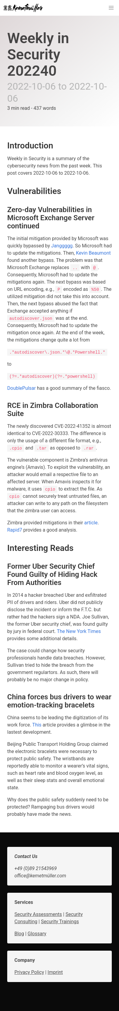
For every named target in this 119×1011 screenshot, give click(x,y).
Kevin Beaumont (93, 253)
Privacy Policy (29, 972)
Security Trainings (60, 921)
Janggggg (61, 246)
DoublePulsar (21, 388)
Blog (19, 933)
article (90, 523)
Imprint (55, 972)
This (36, 725)
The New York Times (79, 631)
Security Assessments (38, 914)
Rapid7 (14, 530)
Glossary (37, 933)
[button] (111, 8)
